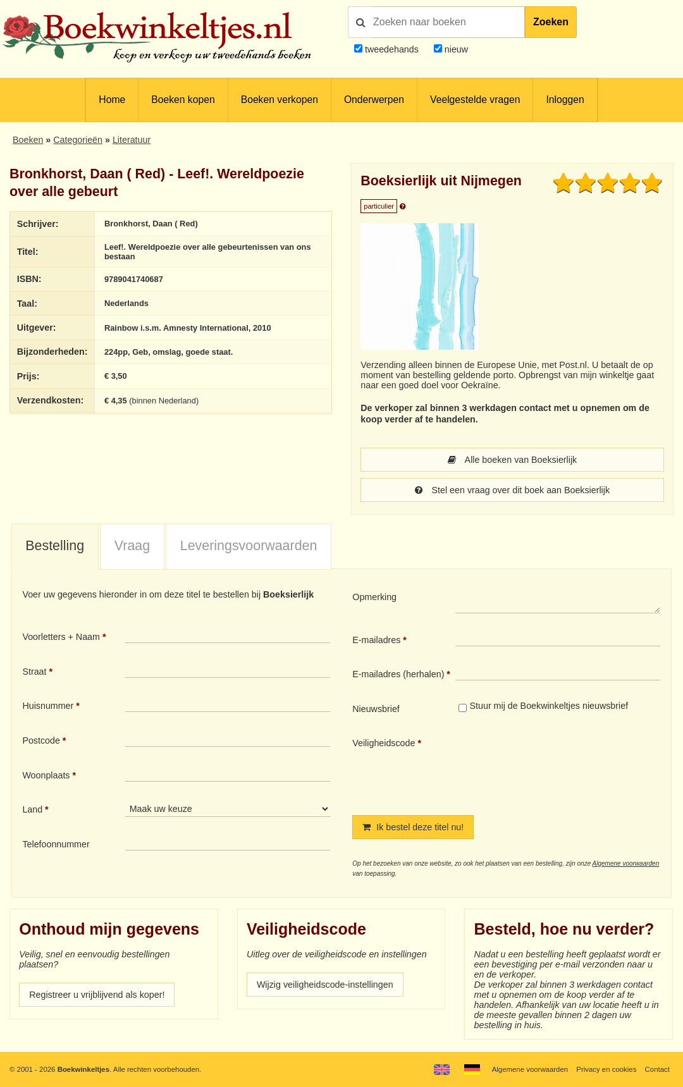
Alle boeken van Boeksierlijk (512, 460)
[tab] (55, 547)
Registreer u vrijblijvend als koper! (96, 995)
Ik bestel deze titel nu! (413, 827)
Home (112, 99)
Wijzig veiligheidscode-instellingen (325, 985)
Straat (34, 671)
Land (32, 809)
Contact (657, 1069)
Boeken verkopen (279, 99)
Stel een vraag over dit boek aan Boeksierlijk (512, 490)
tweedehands (392, 49)
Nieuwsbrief (376, 709)
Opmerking (374, 597)
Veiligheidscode (383, 743)
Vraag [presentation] (132, 545)
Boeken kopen (182, 99)
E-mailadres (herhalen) (398, 674)
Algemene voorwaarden (626, 863)
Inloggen (565, 99)
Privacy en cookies (606, 1069)
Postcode (40, 740)
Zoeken (551, 21)
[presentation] (561, 765)
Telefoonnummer (55, 844)
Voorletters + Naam (61, 637)
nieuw (455, 49)
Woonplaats (46, 775)
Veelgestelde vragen (475, 99)
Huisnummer (47, 706)
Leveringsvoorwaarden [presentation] (248, 545)
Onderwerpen (374, 99)
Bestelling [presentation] (54, 545)
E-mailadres (376, 640)
